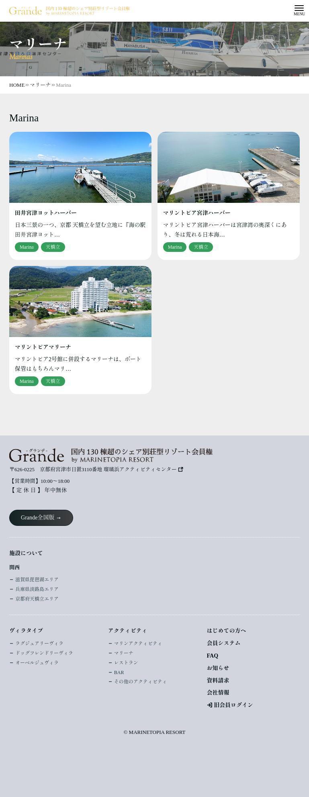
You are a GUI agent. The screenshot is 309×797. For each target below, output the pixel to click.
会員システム (224, 643)
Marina (27, 247)
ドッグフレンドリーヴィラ (44, 653)
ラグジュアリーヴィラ (39, 643)
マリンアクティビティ (138, 643)
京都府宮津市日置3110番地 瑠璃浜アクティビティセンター (108, 469)
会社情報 (218, 693)
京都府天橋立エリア (37, 599)
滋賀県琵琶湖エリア (37, 579)
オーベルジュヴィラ (37, 663)
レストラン (126, 663)
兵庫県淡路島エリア (37, 589)
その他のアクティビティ (140, 682)
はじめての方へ (226, 631)
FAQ (213, 656)
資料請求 (218, 681)
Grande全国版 (37, 518)
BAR (119, 672)
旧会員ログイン (233, 705)
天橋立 (53, 247)
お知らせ (218, 668)
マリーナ (123, 653)
